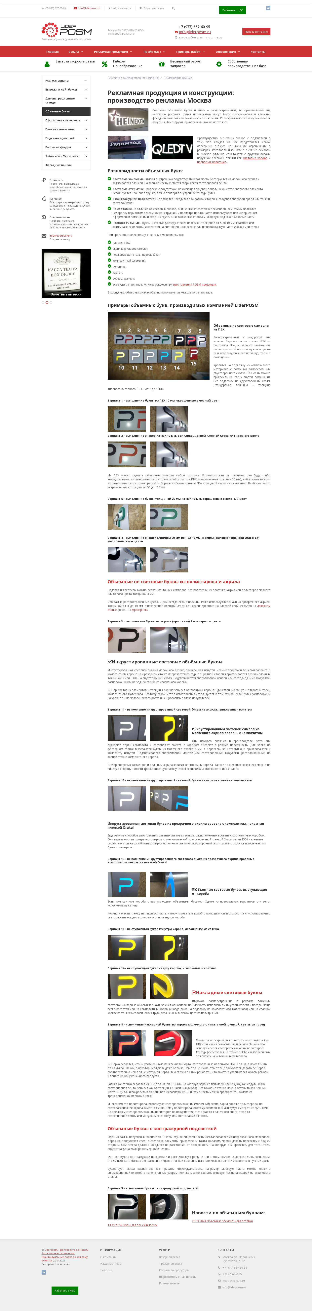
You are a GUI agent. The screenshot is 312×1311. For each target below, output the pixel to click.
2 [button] (47, 302)
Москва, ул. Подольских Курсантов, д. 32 (239, 1259)
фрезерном (139, 610)
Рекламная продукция (111, 52)
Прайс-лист (152, 52)
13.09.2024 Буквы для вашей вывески (132, 1225)
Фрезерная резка (170, 1263)
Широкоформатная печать (177, 1277)
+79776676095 (232, 1274)
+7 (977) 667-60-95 (194, 26)
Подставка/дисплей (59, 138)
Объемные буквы (57, 111)
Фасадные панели (58, 165)
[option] (66, 273)
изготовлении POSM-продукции (194, 284)
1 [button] (43, 302)
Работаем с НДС (232, 10)
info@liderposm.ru (61, 235)
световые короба (255, 158)
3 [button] (51, 302)
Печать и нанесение (59, 129)
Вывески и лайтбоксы (61, 89)
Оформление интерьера (62, 120)
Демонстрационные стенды (60, 100)
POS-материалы (57, 80)
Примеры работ (188, 52)
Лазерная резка (169, 1257)
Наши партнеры (111, 1263)
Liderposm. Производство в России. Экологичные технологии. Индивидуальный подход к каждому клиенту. (65, 1255)
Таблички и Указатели (61, 156)
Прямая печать (169, 1283)
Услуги (73, 52)
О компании (108, 1257)
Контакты (258, 52)
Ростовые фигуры (58, 147)
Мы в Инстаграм (233, 1281)
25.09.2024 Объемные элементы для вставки (222, 1221)
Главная (52, 52)
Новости (106, 1270)
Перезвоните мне (256, 31)
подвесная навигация (211, 162)
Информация (226, 52)
